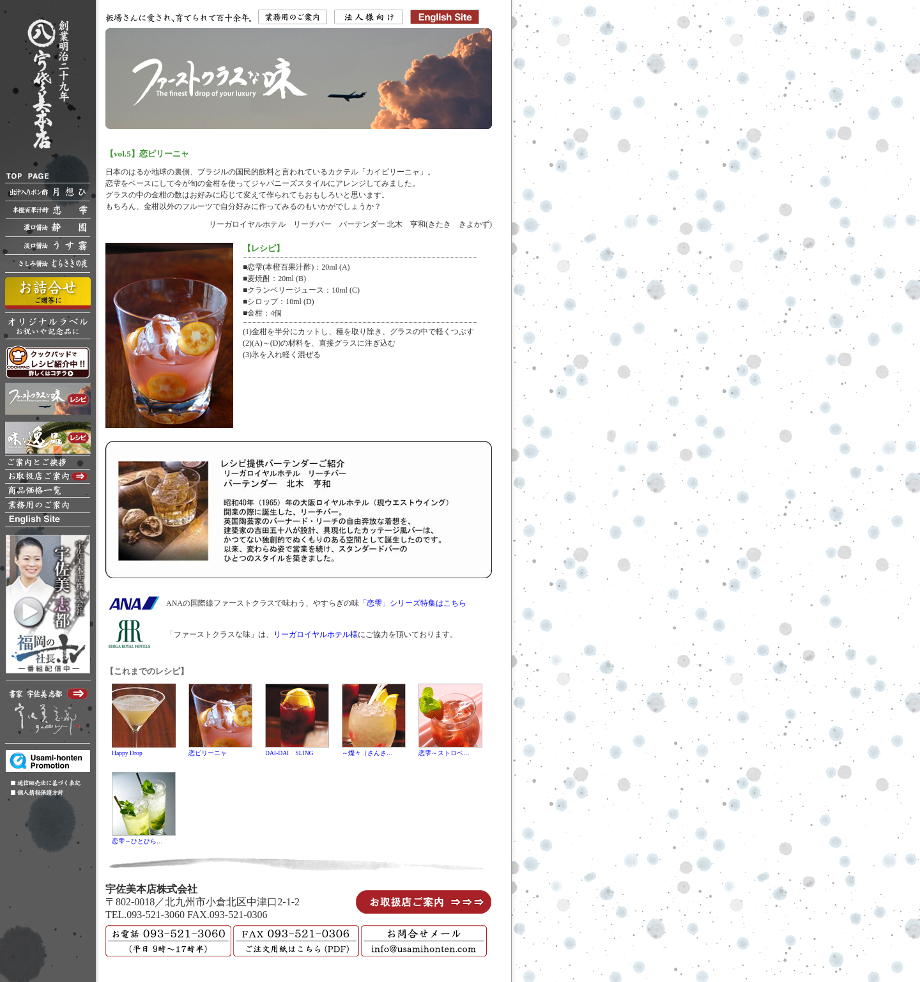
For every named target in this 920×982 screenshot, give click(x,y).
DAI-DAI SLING (289, 752)
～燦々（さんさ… (367, 752)
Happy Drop (127, 752)
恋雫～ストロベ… (444, 752)
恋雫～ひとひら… (137, 841)
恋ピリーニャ (207, 752)
